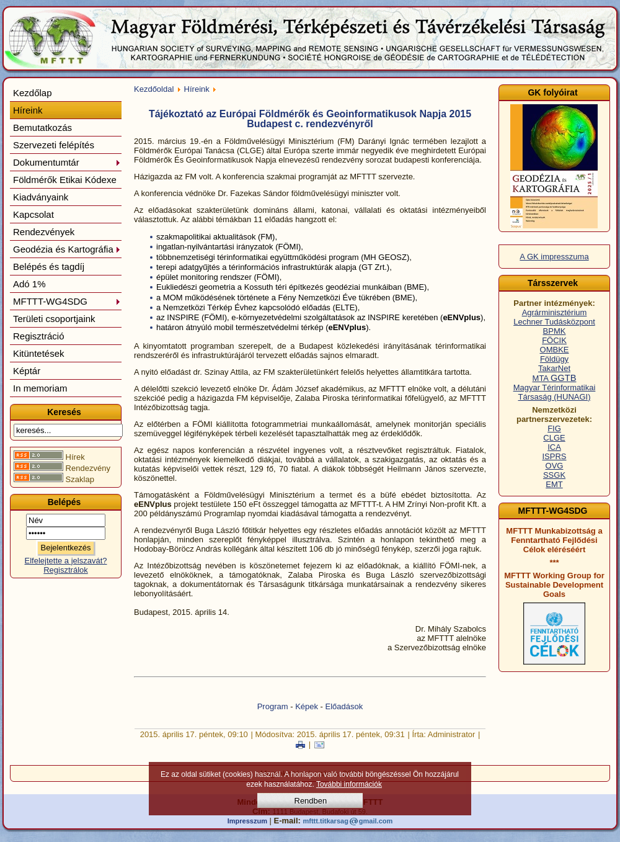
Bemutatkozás (42, 127)
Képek (306, 706)
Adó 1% (29, 284)
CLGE (554, 437)
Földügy (554, 359)
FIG (554, 428)
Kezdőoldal (154, 89)
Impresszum (247, 821)
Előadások (344, 706)
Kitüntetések (38, 353)
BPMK (554, 331)
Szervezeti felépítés (53, 145)
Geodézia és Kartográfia (67, 249)
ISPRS (554, 456)
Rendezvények (43, 231)
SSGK (554, 475)
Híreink (28, 110)
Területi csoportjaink (54, 318)
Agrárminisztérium (554, 312)
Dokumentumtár (67, 162)
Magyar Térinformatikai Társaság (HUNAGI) (554, 392)
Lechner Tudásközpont (554, 321)
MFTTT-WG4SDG (67, 301)
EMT (554, 484)
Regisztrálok (65, 570)
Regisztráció (38, 336)
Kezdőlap (32, 92)
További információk (349, 784)
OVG (555, 465)
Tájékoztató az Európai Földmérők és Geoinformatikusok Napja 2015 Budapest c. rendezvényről (310, 119)
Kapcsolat (33, 214)
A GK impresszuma (554, 256)
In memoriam (40, 388)
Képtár (26, 370)
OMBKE (554, 349)
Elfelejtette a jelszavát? (66, 560)
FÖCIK (554, 340)
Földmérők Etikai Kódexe (65, 179)
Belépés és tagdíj (48, 266)
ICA (554, 447)
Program (272, 706)
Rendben (310, 800)
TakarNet (554, 368)
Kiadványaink (40, 197)
